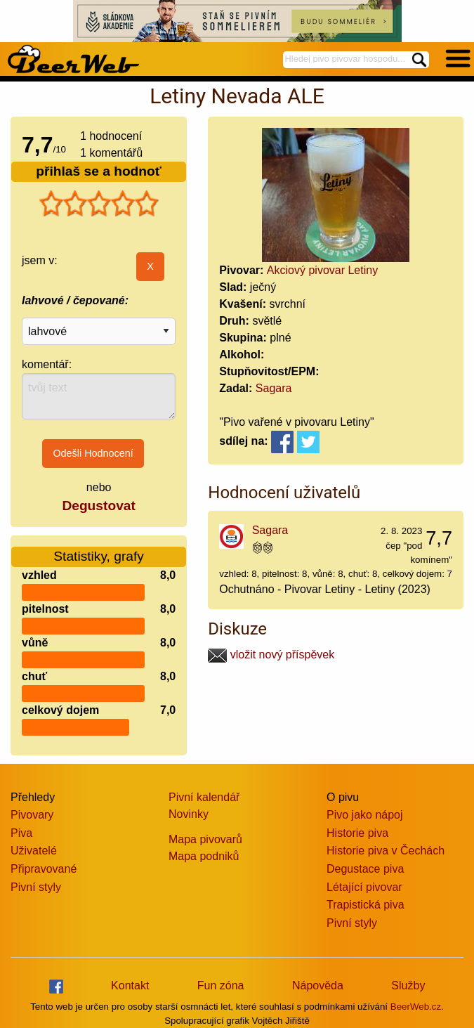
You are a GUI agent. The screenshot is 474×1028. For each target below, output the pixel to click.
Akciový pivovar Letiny (322, 270)
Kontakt (130, 985)
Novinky (189, 814)
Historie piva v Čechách (386, 851)
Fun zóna (220, 985)
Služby (408, 985)
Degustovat (98, 505)
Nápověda (317, 985)
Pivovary (32, 815)
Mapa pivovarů (205, 839)
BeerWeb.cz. (417, 1006)
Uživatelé (34, 851)
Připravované (44, 869)
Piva (21, 833)
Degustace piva (365, 869)
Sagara (274, 388)
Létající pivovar (364, 887)
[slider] (99, 203)
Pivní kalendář (204, 797)
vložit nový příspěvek (271, 655)
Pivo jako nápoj (365, 815)
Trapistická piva (365, 905)
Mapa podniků (204, 856)
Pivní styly (36, 887)
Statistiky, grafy (98, 556)
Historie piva (357, 833)
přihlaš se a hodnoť (99, 171)
